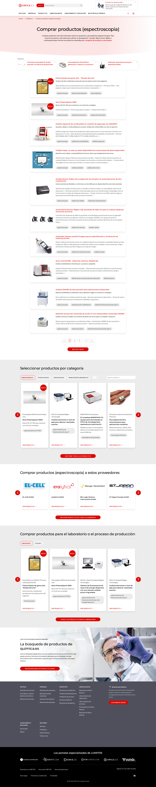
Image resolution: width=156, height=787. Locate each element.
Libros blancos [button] (56, 13)
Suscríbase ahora (118, 702)
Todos (40, 5)
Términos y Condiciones (39, 776)
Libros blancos (45, 733)
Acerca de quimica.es (61, 769)
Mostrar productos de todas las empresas (78, 517)
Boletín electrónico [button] (96, 13)
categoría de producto (93, 40)
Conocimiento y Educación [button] (75, 13)
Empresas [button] (32, 13)
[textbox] (121, 377)
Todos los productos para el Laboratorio (78, 619)
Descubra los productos (67, 690)
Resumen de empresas (47, 702)
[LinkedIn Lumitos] (134, 776)
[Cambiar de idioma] (133, 13)
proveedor (108, 40)
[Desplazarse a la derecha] (96, 377)
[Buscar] (81, 5)
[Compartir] (128, 13)
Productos (43, 730)
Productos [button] (42, 13)
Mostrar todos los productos (78, 456)
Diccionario (24, 729)
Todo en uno (44, 736)
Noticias (42, 726)
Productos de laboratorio (68, 694)
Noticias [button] (22, 13)
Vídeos (22, 732)
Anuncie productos (65, 700)
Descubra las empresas (47, 690)
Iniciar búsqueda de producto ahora (40, 669)
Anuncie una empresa (47, 699)
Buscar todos (78, 349)
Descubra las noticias (27, 690)
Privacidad (53, 776)
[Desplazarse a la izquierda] (93, 377)
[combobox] (121, 377)
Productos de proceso (66, 697)
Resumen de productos (67, 703)
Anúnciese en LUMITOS (27, 769)
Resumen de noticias (27, 699)
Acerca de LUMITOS (45, 769)
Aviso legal (23, 776)
